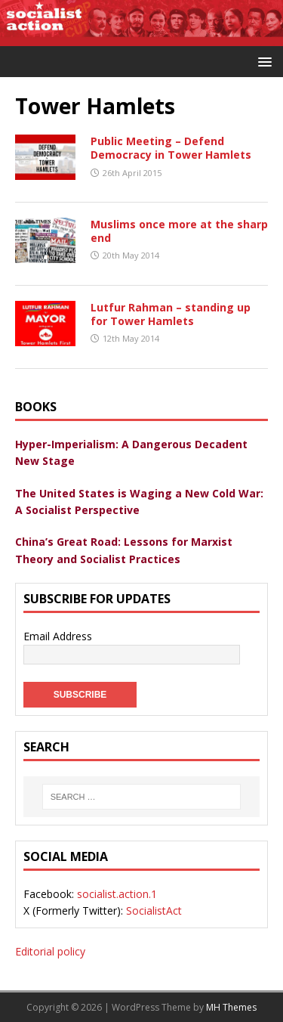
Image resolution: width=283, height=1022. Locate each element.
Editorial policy (50, 951)
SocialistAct (154, 910)
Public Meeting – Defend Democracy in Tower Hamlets (171, 148)
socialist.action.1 (117, 894)
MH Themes (231, 1007)
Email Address (57, 636)
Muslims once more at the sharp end (179, 231)
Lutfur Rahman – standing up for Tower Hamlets (171, 314)
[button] (262, 61)
